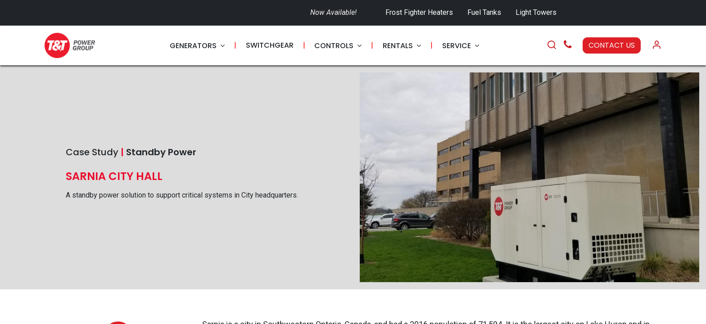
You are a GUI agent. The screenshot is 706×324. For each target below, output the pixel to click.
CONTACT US (611, 45)
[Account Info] (656, 45)
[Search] (552, 45)
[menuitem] (197, 45)
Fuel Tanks (485, 12)
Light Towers (536, 12)
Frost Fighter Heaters (419, 12)
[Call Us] (568, 45)
